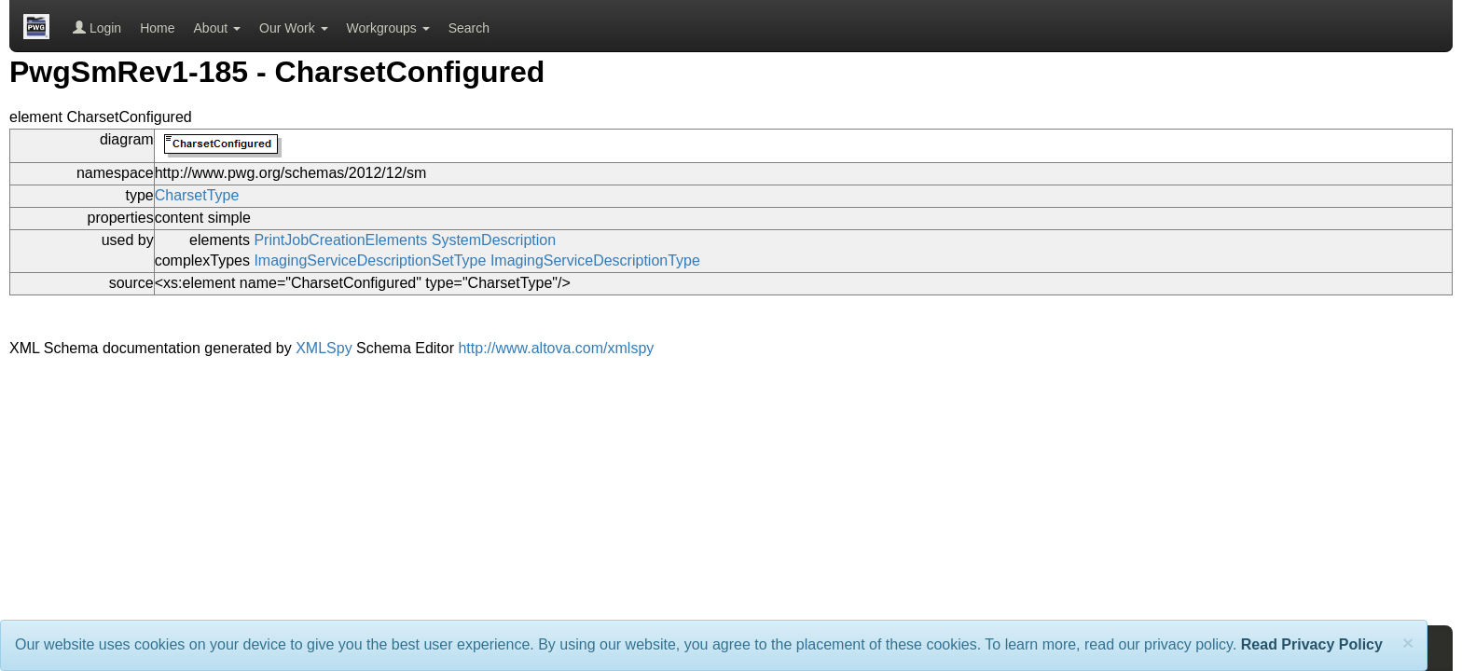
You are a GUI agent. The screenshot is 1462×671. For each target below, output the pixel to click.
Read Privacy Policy (1312, 644)
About (217, 28)
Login (97, 28)
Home (157, 28)
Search (469, 28)
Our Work (293, 28)
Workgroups (388, 28)
